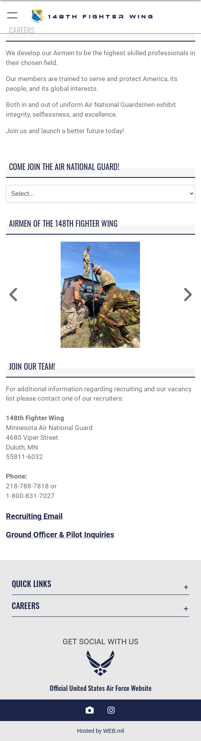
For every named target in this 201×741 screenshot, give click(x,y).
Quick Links (31, 583)
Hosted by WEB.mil (100, 731)
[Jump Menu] (100, 194)
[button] (12, 16)
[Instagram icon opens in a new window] (111, 710)
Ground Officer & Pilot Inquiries (60, 534)
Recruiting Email (34, 516)
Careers (25, 605)
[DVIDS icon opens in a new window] (90, 710)
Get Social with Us (100, 641)
